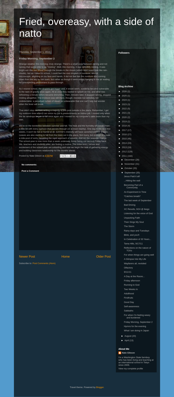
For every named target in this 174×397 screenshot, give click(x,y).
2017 (124, 130)
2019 (124, 121)
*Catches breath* (132, 196)
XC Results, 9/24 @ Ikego (136, 209)
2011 (124, 156)
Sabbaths (128, 310)
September (130, 172)
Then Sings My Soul (134, 222)
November (130, 164)
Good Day (129, 302)
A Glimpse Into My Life (135, 259)
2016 (124, 134)
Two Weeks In (131, 289)
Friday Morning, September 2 (138, 322)
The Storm (129, 226)
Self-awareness (131, 306)
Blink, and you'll (131, 235)
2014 (124, 143)
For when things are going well (139, 255)
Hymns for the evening (135, 326)
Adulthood (129, 293)
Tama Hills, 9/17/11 (133, 243)
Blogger (100, 387)
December (130, 159)
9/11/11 (127, 272)
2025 (124, 95)
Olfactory (128, 267)
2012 (124, 151)
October (129, 168)
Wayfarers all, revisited (135, 263)
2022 (124, 108)
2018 (124, 125)
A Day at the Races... (134, 276)
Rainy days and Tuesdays (136, 230)
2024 (124, 100)
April (127, 340)
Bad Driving (129, 205)
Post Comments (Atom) (44, 263)
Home (66, 256)
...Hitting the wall (132, 180)
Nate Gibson (128, 352)
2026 (124, 91)
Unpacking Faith (132, 217)
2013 (124, 147)
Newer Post (27, 256)
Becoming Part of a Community (133, 186)
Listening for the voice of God (138, 213)
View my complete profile (130, 368)
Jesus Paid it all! (132, 176)
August (128, 336)
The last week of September (137, 200)
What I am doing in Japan (136, 330)
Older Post (103, 256)
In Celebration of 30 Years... (137, 239)
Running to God (131, 285)
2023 (124, 104)
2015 (124, 138)
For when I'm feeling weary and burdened (137, 316)
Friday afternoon (132, 280)
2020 (124, 117)
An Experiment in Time (135, 192)
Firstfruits (128, 297)
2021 (124, 113)
